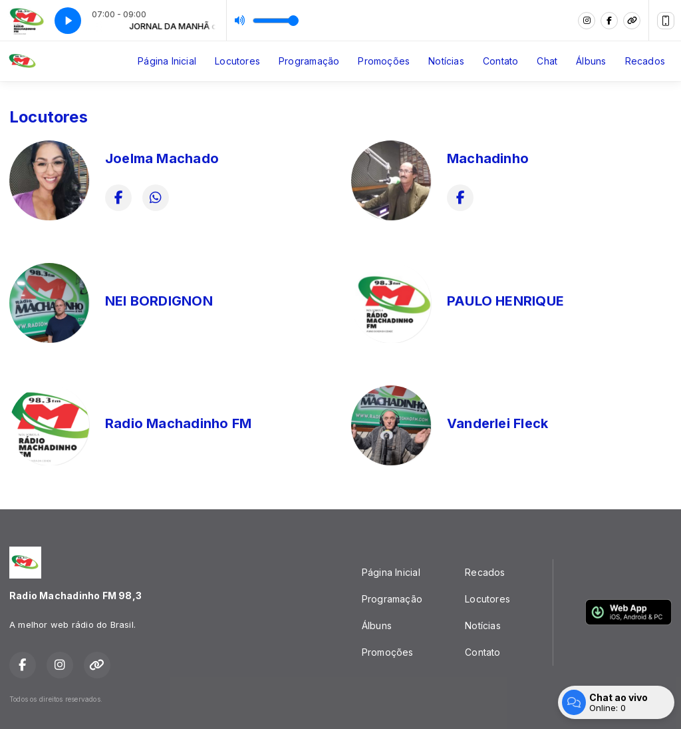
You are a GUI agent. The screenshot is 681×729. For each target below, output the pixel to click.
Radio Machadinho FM (178, 423)
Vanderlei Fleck (497, 423)
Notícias (446, 61)
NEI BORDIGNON (159, 301)
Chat (547, 61)
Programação (309, 61)
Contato (500, 61)
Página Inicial (167, 61)
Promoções (384, 61)
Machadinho (488, 158)
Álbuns (591, 61)
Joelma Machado (162, 158)
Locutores (237, 61)
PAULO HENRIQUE (505, 301)
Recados (645, 61)
